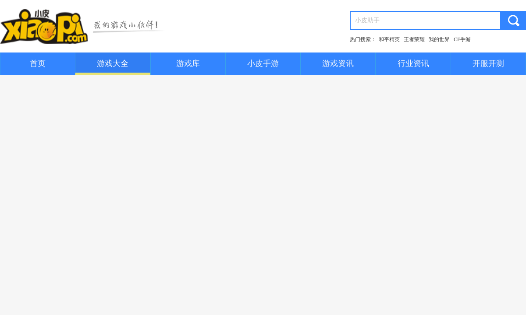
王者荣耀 (414, 39)
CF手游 (462, 39)
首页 (38, 63)
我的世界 (439, 39)
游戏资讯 (338, 63)
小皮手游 (263, 63)
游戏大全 (112, 63)
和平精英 (389, 39)
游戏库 (188, 63)
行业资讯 (413, 63)
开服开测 (488, 63)
